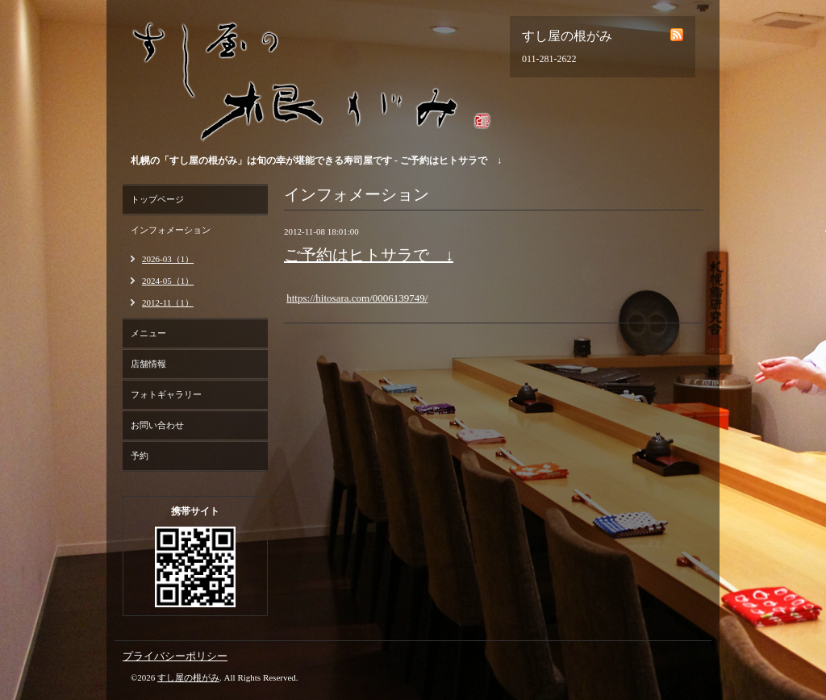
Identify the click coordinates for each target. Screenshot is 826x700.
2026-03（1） (168, 259)
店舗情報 (148, 364)
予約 (139, 455)
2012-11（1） (168, 302)
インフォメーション (171, 230)
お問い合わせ (157, 425)
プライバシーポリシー (175, 656)
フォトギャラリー (166, 394)
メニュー (148, 333)
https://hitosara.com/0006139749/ (357, 298)
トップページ (157, 199)
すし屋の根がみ (188, 677)
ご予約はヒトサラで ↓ (368, 255)
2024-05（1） (168, 280)
